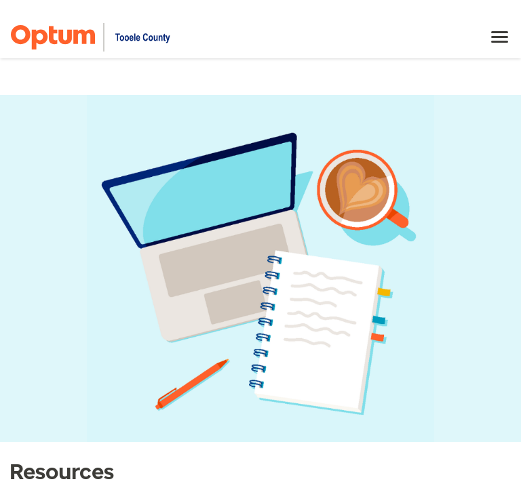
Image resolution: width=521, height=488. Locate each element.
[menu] (500, 37)
